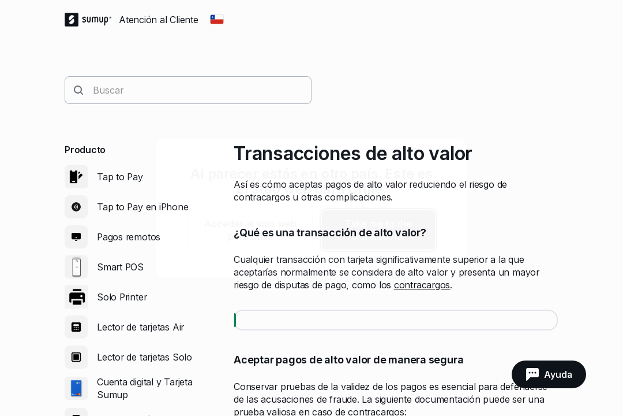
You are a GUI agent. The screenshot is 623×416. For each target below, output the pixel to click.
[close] (449, 157)
